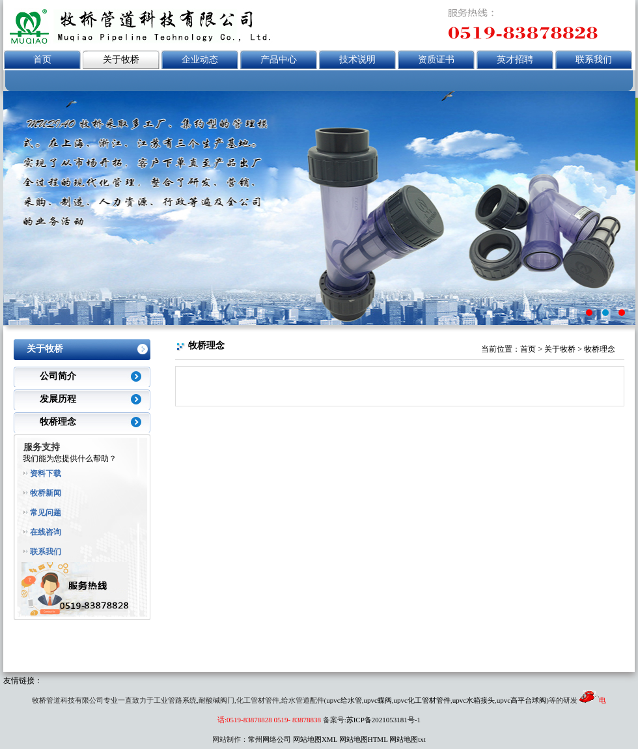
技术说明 (357, 59)
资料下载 (45, 473)
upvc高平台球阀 (521, 700)
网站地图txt (407, 739)
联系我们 (594, 59)
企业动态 (200, 59)
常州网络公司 (269, 739)
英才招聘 (515, 59)
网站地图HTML (363, 739)
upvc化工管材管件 (422, 700)
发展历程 (58, 399)
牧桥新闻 (45, 493)
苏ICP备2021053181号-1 (383, 720)
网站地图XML (315, 739)
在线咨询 (45, 532)
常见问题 (45, 512)
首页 (42, 59)
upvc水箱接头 (473, 700)
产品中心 (278, 59)
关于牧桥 (121, 59)
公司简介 (58, 376)
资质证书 (436, 59)
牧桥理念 (58, 422)
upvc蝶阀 (377, 700)
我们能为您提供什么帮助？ (70, 458)
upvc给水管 (343, 700)
